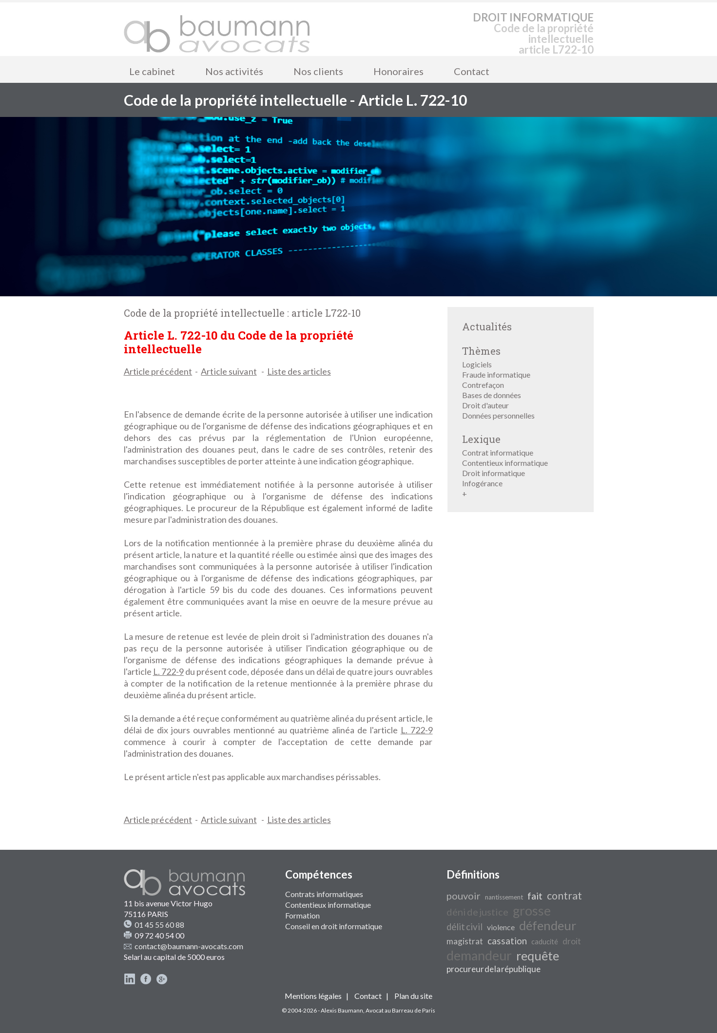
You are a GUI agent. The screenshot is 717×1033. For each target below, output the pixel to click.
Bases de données (491, 395)
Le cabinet (152, 71)
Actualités (487, 326)
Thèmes (481, 350)
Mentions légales (313, 995)
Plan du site (413, 995)
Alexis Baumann (342, 1010)
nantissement (504, 897)
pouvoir (463, 895)
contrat (564, 895)
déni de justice (477, 912)
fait (535, 896)
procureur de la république (493, 969)
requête (537, 955)
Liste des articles (299, 371)
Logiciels (477, 364)
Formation (302, 915)
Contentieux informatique (505, 462)
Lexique (481, 439)
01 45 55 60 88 (159, 924)
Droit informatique (493, 473)
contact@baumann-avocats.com (189, 946)
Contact (471, 71)
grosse (532, 910)
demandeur (479, 955)
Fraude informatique (496, 374)
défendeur (547, 925)
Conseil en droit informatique (333, 926)
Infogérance (482, 483)
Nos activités (234, 71)
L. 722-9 (168, 671)
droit (571, 941)
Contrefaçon (483, 384)
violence (501, 927)
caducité (544, 941)
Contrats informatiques (324, 894)
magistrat (464, 941)
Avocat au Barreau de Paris (400, 1010)
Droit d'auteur (485, 405)
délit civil (464, 926)
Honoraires (398, 71)
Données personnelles (498, 415)
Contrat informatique (497, 452)
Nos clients (318, 71)
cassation (507, 941)
